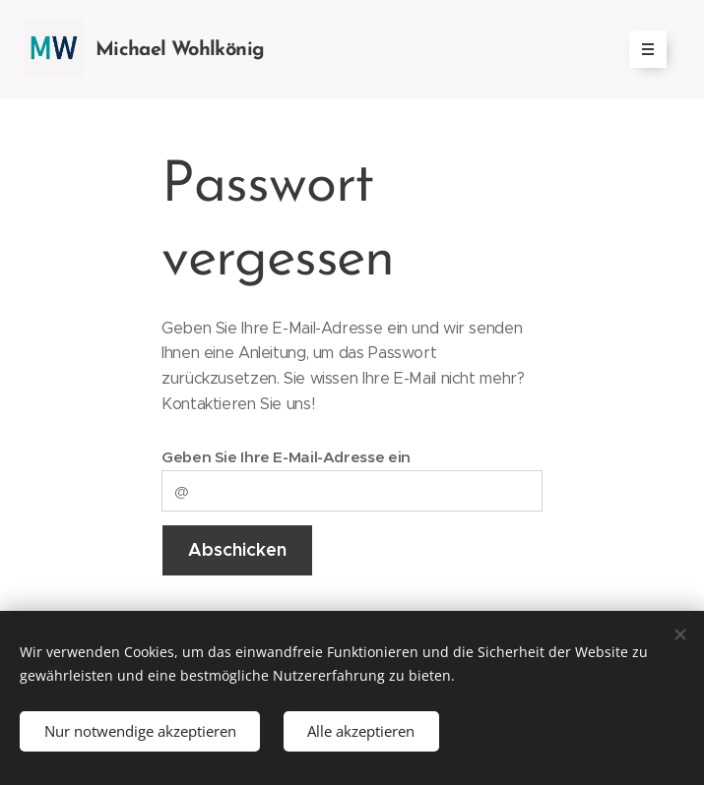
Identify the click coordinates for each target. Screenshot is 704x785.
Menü (641, 49)
